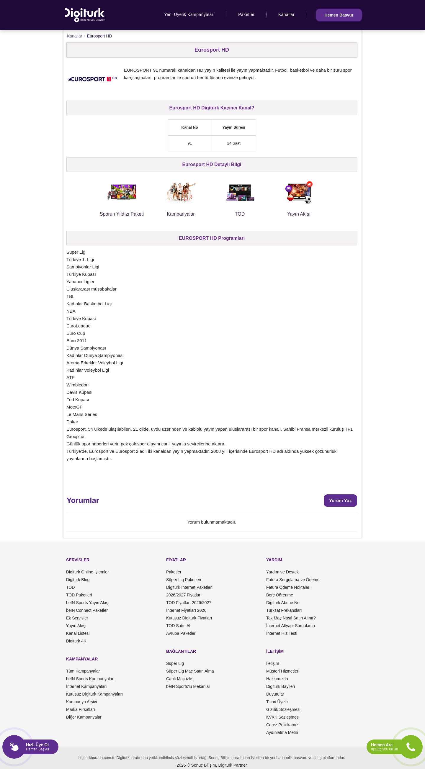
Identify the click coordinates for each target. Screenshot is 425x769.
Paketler (246, 14)
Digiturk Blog (77, 579)
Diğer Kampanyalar (84, 717)
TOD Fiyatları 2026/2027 (188, 602)
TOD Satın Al (178, 625)
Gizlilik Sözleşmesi (283, 709)
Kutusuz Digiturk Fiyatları (189, 618)
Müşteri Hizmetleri (282, 671)
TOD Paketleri (79, 595)
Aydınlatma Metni (282, 732)
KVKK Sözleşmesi (283, 717)
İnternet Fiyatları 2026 (186, 610)
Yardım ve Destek (282, 572)
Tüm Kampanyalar (83, 671)
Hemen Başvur (338, 15)
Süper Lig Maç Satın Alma (190, 671)
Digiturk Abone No (283, 602)
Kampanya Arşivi (81, 701)
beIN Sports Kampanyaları (90, 678)
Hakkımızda (277, 678)
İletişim (272, 663)
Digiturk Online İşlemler (87, 572)
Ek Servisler (77, 618)
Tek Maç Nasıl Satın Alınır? (291, 618)
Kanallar (286, 14)
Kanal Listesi (77, 633)
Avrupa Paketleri (181, 633)
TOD (70, 587)
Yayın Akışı (76, 625)
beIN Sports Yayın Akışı (87, 602)
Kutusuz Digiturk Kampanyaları (94, 694)
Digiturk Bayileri (280, 686)
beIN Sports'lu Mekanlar (188, 686)
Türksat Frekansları (284, 610)
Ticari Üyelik (277, 701)
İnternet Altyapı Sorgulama (290, 625)
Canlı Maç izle (179, 678)
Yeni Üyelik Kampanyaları (189, 14)
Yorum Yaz (340, 500)
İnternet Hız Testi (281, 633)
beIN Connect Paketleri (87, 610)
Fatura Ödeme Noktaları (288, 587)
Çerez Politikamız (282, 724)
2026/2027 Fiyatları (184, 595)
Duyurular (275, 694)
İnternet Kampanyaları (86, 686)
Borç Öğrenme (279, 595)
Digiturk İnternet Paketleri (189, 587)
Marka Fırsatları (80, 709)
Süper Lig (175, 663)
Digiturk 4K (76, 641)
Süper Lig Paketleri (183, 579)
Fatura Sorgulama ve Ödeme (293, 579)
